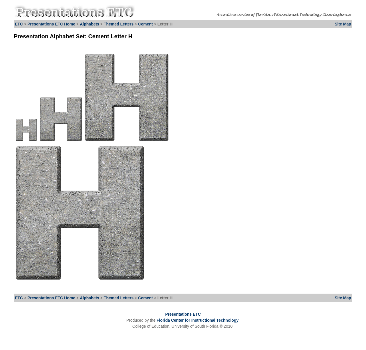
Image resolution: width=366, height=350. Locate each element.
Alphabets (89, 24)
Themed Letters (119, 24)
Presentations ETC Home (51, 24)
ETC (19, 24)
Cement (146, 24)
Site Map (343, 24)
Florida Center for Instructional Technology (198, 320)
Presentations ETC (183, 314)
